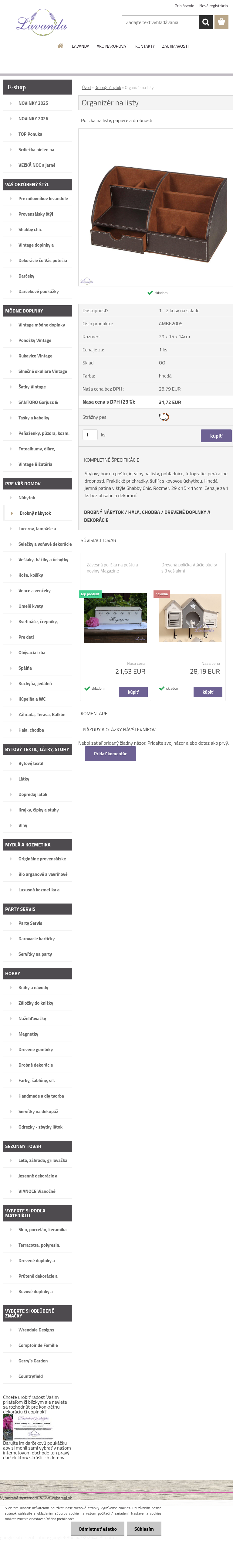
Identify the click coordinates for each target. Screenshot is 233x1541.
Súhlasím (144, 1528)
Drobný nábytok (108, 87)
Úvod (86, 87)
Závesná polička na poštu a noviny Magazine (112, 568)
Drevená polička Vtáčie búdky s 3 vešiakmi (189, 568)
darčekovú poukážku (46, 1443)
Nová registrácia (213, 5)
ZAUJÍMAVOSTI (175, 46)
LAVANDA (80, 46)
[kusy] (90, 434)
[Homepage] (60, 46)
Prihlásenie (184, 5)
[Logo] (41, 22)
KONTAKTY (145, 46)
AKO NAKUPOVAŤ (112, 46)
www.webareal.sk (56, 1498)
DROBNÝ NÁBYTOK (104, 512)
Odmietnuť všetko (98, 1528)
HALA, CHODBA (144, 512)
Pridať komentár (110, 753)
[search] (206, 22)
